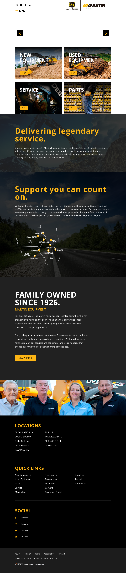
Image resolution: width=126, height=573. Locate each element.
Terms (37, 554)
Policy (17, 554)
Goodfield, (22, 445)
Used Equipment (23, 479)
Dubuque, (22, 441)
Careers (49, 488)
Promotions (51, 479)
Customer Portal (53, 492)
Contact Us (80, 484)
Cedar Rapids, (24, 432)
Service (18, 488)
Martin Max (21, 492)
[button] (20, 33)
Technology (51, 475)
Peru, (49, 432)
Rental (78, 479)
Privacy (28, 554)
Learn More (25, 358)
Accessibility (49, 554)
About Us (80, 475)
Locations (50, 484)
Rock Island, (53, 437)
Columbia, (23, 437)
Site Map (62, 554)
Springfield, (53, 441)
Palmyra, (22, 450)
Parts (17, 484)
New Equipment (23, 475)
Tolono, (51, 445)
